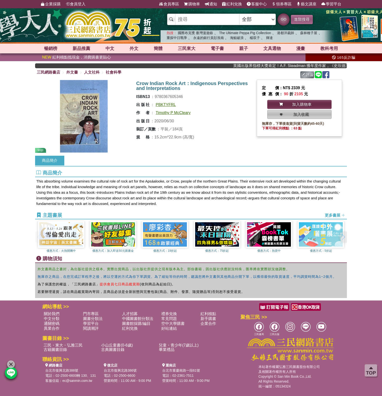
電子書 (217, 48)
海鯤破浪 (237, 38)
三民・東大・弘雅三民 (63, 345)
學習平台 (331, 4)
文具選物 (272, 48)
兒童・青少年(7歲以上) (179, 345)
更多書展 (335, 215)
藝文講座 (306, 4)
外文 (134, 48)
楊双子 (255, 38)
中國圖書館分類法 (137, 319)
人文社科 (92, 72)
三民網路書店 (48, 72)
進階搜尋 (302, 19)
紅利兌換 (232, 4)
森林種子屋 (308, 33)
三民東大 (186, 48)
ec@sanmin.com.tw (77, 381)
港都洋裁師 (285, 33)
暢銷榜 (50, 48)
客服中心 (257, 4)
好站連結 (169, 328)
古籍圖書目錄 (55, 350)
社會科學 (113, 72)
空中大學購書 (173, 323)
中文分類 (51, 319)
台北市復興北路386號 (61, 370)
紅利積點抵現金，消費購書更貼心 (76, 57)
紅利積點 (208, 314)
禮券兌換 (169, 314)
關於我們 (51, 314)
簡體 (158, 48)
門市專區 (91, 314)
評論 (307, 75)
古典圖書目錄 (112, 350)
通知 (211, 4)
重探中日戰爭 (177, 38)
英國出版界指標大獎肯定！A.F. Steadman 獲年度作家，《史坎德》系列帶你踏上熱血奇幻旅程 (293, 66)
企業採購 (51, 4)
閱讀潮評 (91, 328)
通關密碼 (51, 323)
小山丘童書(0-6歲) (117, 345)
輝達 (269, 38)
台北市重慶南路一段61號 (181, 370)
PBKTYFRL (166, 105)
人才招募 (130, 314)
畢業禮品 (166, 350)
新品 (81, 48)
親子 (243, 48)
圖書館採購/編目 (136, 323)
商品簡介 (49, 160)
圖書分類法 (93, 319)
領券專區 (282, 4)
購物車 (192, 4)
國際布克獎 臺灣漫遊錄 (195, 33)
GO (283, 19)
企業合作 (208, 323)
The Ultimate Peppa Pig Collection (245, 33)
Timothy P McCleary (173, 113)
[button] (343, 237)
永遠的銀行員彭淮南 (208, 38)
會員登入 (76, 4)
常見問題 (169, 319)
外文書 (72, 72)
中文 (109, 48)
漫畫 (300, 48)
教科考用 (329, 48)
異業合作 (51, 328)
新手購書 (208, 319)
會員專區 (169, 4)
